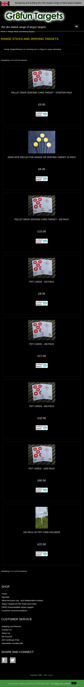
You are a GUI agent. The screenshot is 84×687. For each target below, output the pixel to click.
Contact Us (7, 630)
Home (3, 32)
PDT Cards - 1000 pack (42, 468)
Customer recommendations (14, 610)
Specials (5, 597)
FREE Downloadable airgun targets (17, 607)
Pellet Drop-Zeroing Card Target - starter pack (41, 92)
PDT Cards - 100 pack (41, 282)
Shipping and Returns (11, 626)
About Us (6, 633)
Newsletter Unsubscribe (12, 643)
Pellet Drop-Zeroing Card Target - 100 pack (41, 219)
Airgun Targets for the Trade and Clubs (19, 604)
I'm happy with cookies (60, 685)
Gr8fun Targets (48, 675)
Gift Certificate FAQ (10, 640)
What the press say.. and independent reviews (22, 600)
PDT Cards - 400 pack (41, 406)
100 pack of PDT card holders (41, 532)
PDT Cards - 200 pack (41, 344)
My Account (7, 636)
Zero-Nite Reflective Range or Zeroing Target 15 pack (42, 157)
